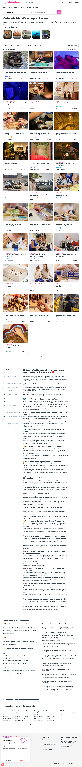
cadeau (72, 21)
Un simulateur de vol (12, 376)
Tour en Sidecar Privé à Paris (12, 194)
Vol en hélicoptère (38, 720)
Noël (16, 712)
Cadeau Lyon (6, 716)
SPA (24, 720)
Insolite (25, 714)
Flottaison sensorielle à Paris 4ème (65, 72)
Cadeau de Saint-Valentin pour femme (69, 714)
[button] (77, 2)
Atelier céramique (28, 724)
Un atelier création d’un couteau (12, 424)
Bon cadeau (58, 656)
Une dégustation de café (13, 380)
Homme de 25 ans (50, 716)
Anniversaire (17, 714)
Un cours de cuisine (11, 405)
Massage (26, 722)
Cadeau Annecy (6, 724)
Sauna (25, 718)
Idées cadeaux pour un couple (67, 712)
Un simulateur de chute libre (14, 419)
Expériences (26, 712)
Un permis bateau (11, 372)
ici (62, 686)
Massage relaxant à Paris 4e (12, 163)
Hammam (26, 716)
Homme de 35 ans (50, 720)
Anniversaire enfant (19, 7)
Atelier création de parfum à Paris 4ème (15, 315)
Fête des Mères (18, 725)
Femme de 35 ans (50, 729)
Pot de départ (18, 716)
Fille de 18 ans (49, 722)
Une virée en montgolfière (13, 409)
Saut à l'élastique (38, 712)
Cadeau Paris (6, 712)
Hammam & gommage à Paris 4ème (39, 163)
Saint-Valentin (18, 722)
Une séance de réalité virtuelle (14, 416)
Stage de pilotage (38, 716)
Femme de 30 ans (50, 727)
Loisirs (5, 7)
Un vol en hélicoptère (12, 390)
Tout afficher (41, 356)
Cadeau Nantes (6, 720)
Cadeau (10, 7)
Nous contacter (66, 746)
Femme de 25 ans (50, 725)
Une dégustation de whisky (13, 412)
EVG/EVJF (28, 7)
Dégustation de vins (38, 718)
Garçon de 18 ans (50, 712)
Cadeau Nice (6, 727)
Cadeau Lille (6, 725)
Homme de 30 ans (50, 718)
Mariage (16, 718)
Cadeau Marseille (7, 714)
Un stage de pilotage (12, 394)
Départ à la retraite (19, 720)
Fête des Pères (18, 724)
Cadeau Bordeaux (7, 722)
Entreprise (35, 7)
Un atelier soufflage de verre (14, 383)
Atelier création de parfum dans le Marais (66, 102)
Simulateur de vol (38, 722)
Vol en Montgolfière (38, 714)
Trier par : (72, 49)
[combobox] (18, 12)
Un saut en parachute (12, 387)
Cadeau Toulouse (7, 718)
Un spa (8, 398)
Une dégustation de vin (12, 401)
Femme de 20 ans (50, 724)
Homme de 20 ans (50, 714)
